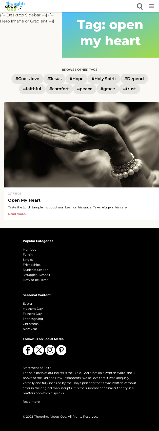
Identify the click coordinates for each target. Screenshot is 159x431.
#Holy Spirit (104, 78)
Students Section (36, 270)
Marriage (29, 249)
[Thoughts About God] (15, 6)
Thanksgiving (33, 319)
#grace (108, 88)
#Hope (77, 78)
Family (28, 254)
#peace (84, 88)
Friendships (32, 265)
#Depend (134, 78)
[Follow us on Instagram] (50, 350)
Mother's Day (33, 308)
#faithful (32, 88)
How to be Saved (36, 280)
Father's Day (32, 314)
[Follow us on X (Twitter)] (39, 350)
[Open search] (140, 6)
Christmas (30, 324)
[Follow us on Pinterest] (61, 350)
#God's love (27, 78)
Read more (31, 401)
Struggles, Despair (36, 275)
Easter (27, 303)
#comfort (59, 88)
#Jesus (54, 78)
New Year (30, 329)
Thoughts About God (50, 416)
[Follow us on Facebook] (28, 350)
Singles (28, 259)
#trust (129, 88)
